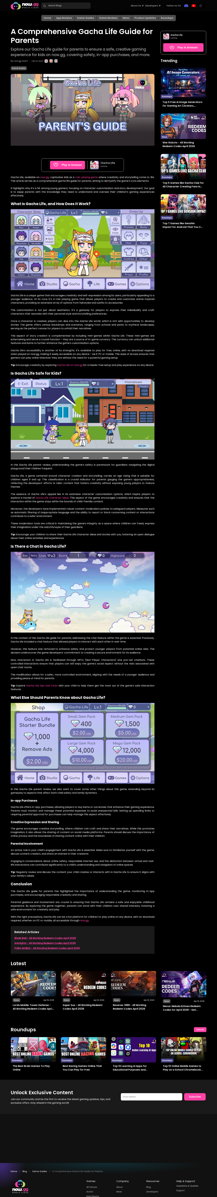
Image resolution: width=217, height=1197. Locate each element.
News (126, 18)
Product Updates (145, 18)
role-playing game (86, 177)
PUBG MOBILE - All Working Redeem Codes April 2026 (47, 948)
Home (47, 18)
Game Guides (85, 18)
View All (200, 1029)
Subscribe (195, 1096)
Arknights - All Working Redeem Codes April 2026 (45, 943)
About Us (136, 5)
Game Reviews (108, 18)
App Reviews (64, 18)
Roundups (167, 18)
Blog (24, 1171)
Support (180, 1190)
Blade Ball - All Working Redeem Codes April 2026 (45, 938)
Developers (151, 5)
